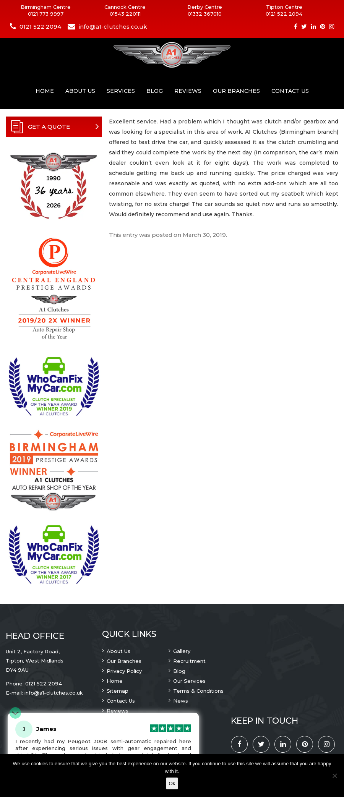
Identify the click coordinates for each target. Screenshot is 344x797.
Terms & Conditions (198, 691)
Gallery (181, 651)
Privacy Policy (124, 671)
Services (121, 90)
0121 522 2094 (284, 14)
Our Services (189, 681)
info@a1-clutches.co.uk (113, 26)
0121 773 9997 (45, 14)
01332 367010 (205, 14)
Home (45, 90)
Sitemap (117, 691)
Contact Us (290, 90)
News (180, 701)
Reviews (187, 90)
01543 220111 (125, 14)
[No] (334, 775)
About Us (80, 90)
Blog (154, 90)
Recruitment (189, 661)
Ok (172, 783)
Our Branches (236, 90)
